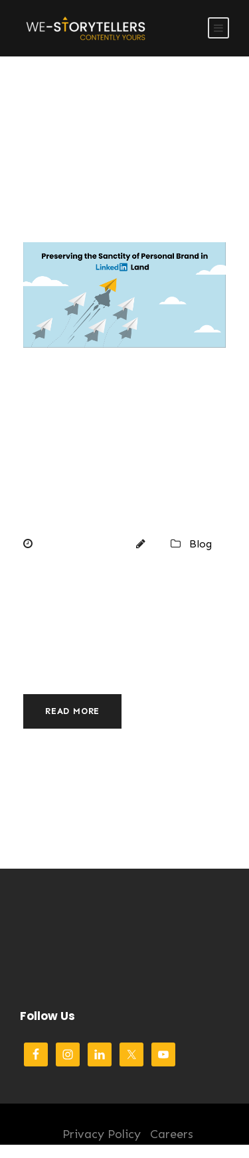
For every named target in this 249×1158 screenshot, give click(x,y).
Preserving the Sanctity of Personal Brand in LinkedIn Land (124, 450)
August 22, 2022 (80, 544)
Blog (200, 544)
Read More (72, 711)
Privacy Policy (101, 1134)
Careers (171, 1134)
